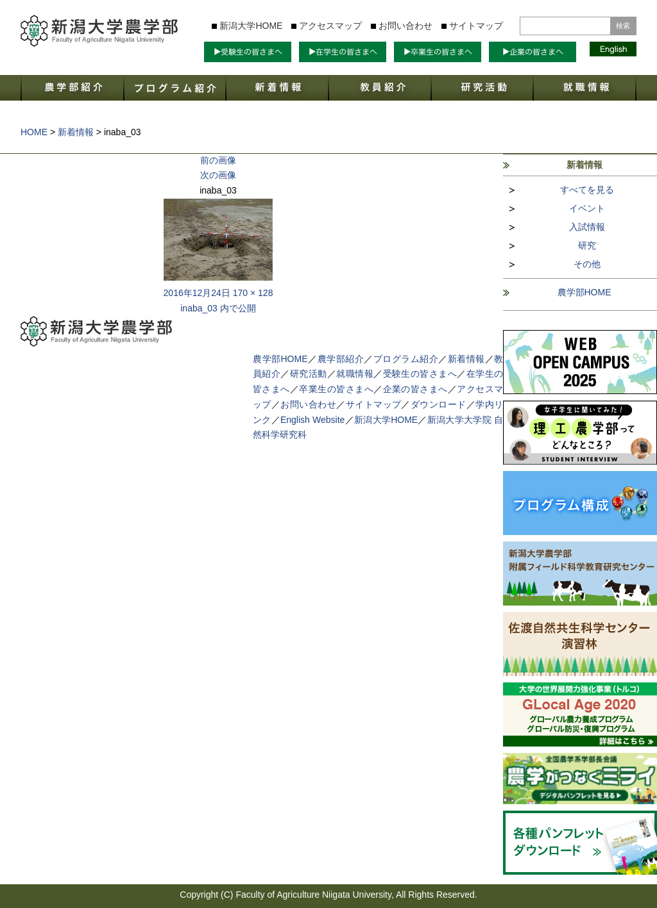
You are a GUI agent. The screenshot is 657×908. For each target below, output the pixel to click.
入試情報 (587, 227)
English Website (312, 420)
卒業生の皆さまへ (336, 389)
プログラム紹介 (406, 359)
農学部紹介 (341, 359)
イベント (587, 208)
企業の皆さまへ (415, 389)
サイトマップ (476, 26)
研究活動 (308, 373)
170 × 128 (253, 293)
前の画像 (218, 160)
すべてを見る (587, 190)
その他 (587, 264)
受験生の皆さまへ (420, 373)
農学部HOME (584, 292)
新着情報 (466, 359)
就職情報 (354, 373)
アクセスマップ (330, 26)
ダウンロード (438, 404)
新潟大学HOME (250, 26)
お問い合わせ (405, 26)
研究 (587, 245)
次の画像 (218, 175)
